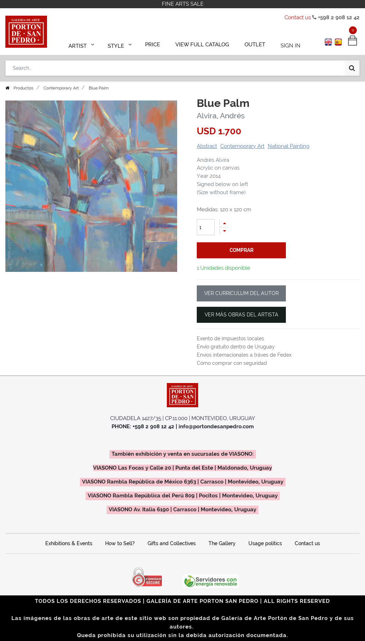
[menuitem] (156, 43)
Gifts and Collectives (172, 543)
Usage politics (265, 543)
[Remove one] (224, 231)
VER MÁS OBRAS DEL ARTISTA (241, 314)
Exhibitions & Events (68, 543)
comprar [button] (241, 250)
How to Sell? (120, 543)
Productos (24, 88)
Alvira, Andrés (221, 115)
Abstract (207, 146)
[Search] (352, 64)
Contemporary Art (61, 88)
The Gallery (222, 543)
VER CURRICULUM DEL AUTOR (241, 293)
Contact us (297, 17)
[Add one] (224, 223)
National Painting (288, 146)
